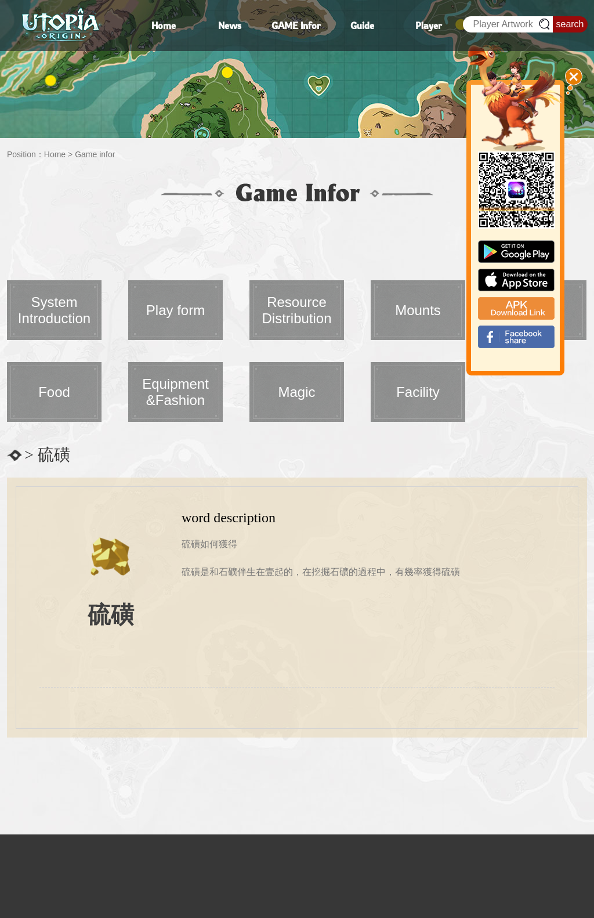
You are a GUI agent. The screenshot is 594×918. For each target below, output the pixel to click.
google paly (516, 251)
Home (55, 154)
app (516, 280)
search (570, 24)
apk (516, 308)
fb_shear (516, 337)
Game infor (95, 154)
